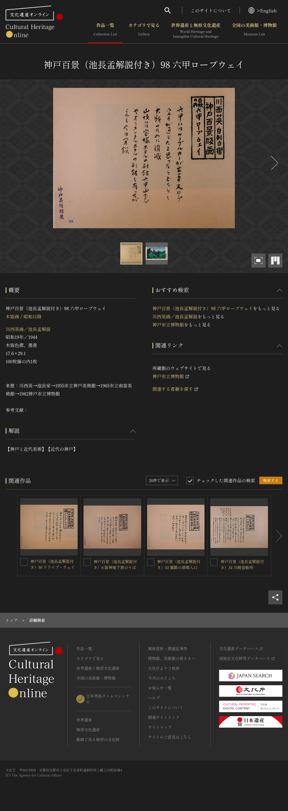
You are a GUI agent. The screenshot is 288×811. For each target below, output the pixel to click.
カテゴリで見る (144, 31)
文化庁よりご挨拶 (163, 668)
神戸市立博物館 (168, 324)
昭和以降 (32, 316)
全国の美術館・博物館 (254, 31)
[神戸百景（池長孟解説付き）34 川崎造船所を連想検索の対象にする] (214, 562)
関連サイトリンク (163, 717)
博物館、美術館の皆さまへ (171, 658)
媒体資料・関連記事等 (167, 648)
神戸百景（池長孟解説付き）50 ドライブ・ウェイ (52, 564)
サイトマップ (160, 727)
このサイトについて (211, 10)
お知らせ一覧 (160, 688)
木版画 (12, 316)
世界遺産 (84, 720)
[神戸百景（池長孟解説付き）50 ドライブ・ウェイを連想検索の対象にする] (24, 562)
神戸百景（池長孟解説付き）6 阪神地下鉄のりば (115, 564)
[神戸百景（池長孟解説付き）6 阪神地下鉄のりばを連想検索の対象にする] (87, 562)
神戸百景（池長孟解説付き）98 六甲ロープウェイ (202, 308)
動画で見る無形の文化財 (98, 739)
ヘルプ (154, 697)
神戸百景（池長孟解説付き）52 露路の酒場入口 (179, 564)
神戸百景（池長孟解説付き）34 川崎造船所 (242, 564)
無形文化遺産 (88, 729)
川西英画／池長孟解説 (28, 329)
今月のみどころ (162, 678)
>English (262, 10)
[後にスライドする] (274, 163)
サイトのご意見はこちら (169, 737)
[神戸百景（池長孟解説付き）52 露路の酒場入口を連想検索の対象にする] (150, 562)
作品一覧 (105, 31)
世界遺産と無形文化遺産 (195, 31)
